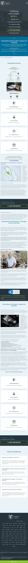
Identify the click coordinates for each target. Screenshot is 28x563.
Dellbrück (21, 525)
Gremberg (3, 529)
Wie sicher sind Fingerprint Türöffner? (10, 457)
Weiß (9, 542)
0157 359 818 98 (14, 30)
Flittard (18, 527)
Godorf (24, 527)
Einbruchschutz (7, 283)
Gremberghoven (8, 529)
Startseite (2, 57)
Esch (15, 527)
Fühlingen (21, 527)
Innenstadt (14, 531)
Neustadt (7, 544)
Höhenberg (20, 529)
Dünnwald (4, 527)
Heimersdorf (16, 529)
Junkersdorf (18, 531)
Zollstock (25, 542)
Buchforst (10, 525)
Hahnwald (12, 529)
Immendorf (10, 531)
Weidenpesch (6, 542)
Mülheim (4, 544)
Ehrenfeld (8, 527)
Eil (10, 527)
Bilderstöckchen (15, 523)
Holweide (3, 531)
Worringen (21, 542)
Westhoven (13, 542)
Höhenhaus (24, 529)
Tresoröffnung (23, 277)
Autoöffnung (2, 329)
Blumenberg (19, 523)
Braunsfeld (4, 525)
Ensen (12, 527)
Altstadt (3, 523)
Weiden (10, 544)
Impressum (14, 546)
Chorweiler (17, 525)
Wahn (3, 542)
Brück (7, 525)
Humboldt (6, 531)
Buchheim (14, 525)
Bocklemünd (24, 523)
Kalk (21, 531)
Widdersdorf (17, 542)
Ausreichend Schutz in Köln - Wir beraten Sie (12, 489)
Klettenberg (24, 531)
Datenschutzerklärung (22, 544)
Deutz (24, 525)
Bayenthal (6, 523)
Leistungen (13, 544)
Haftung (17, 544)
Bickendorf (10, 523)
